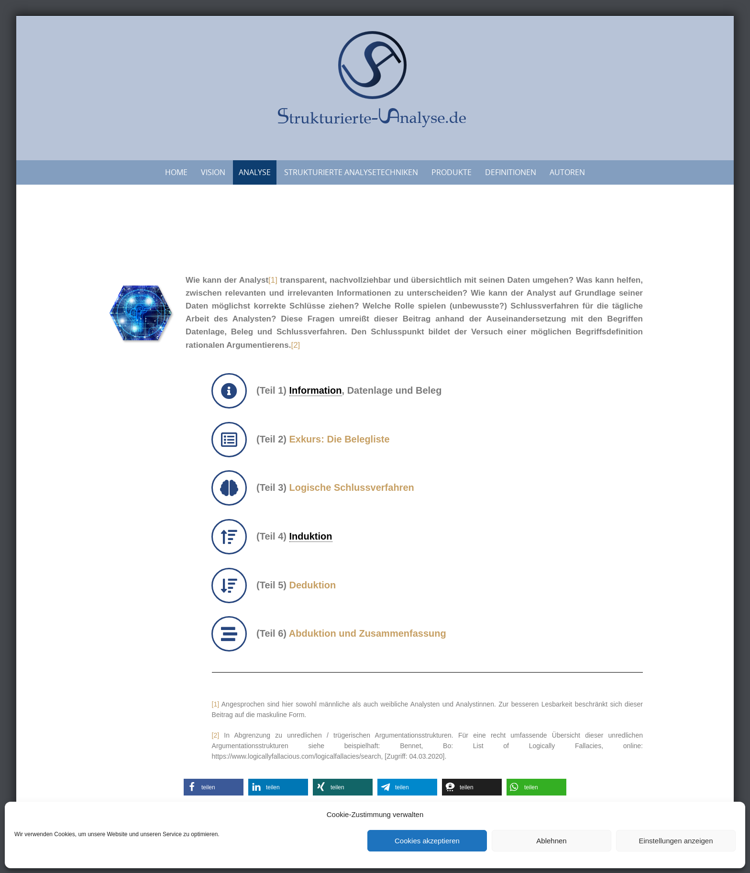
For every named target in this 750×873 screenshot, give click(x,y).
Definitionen (510, 172)
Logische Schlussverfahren (351, 487)
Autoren (567, 172)
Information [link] (315, 390)
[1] (272, 280)
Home (176, 172)
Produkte (451, 172)
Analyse (255, 172)
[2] (295, 345)
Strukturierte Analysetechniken (351, 172)
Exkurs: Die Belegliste (339, 439)
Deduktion (312, 585)
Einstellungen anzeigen (676, 841)
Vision (213, 172)
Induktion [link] (310, 536)
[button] (213, 787)
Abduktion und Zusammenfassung (367, 633)
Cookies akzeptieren (427, 841)
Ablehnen (551, 841)
